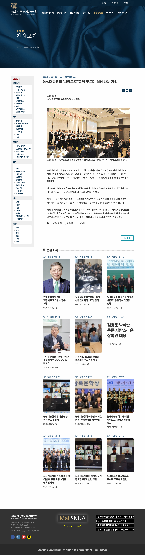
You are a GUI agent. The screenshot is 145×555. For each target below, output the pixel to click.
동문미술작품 (20, 171)
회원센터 (128, 3)
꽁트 (17, 168)
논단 (17, 106)
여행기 (18, 202)
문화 (15, 162)
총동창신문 (28, 48)
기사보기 (38, 48)
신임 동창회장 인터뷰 (23, 149)
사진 (17, 208)
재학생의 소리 (21, 95)
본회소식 (19, 121)
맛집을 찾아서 (21, 182)
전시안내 (19, 180)
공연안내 (19, 177)
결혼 (17, 236)
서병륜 (82, 223)
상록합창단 (71, 223)
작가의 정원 (20, 185)
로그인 (104, 3)
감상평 (18, 205)
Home (19, 48)
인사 (17, 227)
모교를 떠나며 (21, 112)
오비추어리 (19, 219)
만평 (17, 98)
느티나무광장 (20, 90)
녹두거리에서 (20, 109)
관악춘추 (19, 87)
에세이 (18, 213)
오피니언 (16, 83)
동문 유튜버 (20, 151)
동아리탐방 (19, 193)
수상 (17, 230)
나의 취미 (19, 191)
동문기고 (19, 92)
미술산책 (19, 188)
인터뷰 (15, 142)
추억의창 (19, 103)
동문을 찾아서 (21, 146)
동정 (15, 224)
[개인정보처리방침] (72, 526)
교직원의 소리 (21, 101)
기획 (17, 134)
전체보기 (16, 79)
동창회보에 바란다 (22, 216)
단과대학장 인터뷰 (22, 157)
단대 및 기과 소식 (22, 123)
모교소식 (19, 132)
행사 (17, 233)
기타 (17, 239)
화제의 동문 (20, 154)
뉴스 (15, 117)
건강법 (18, 210)
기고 (15, 198)
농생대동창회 (57, 223)
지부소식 (19, 126)
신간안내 (19, 174)
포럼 (17, 137)
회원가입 (115, 3)
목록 (127, 238)
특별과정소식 (20, 129)
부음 (17, 241)
